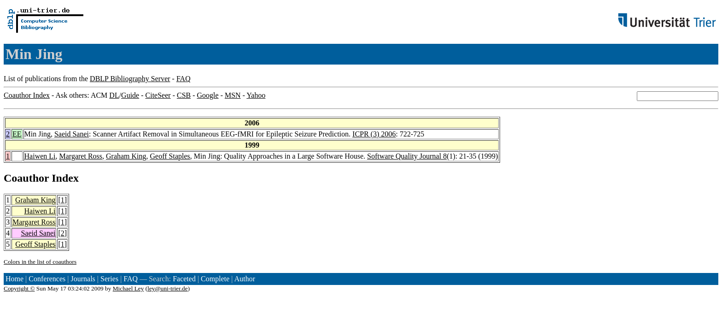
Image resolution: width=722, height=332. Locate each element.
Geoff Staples (170, 156)
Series (109, 279)
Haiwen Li (40, 156)
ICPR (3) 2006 (374, 134)
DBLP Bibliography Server (130, 79)
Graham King (126, 156)
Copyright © (19, 288)
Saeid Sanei (71, 134)
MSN (233, 95)
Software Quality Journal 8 (407, 156)
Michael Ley (128, 288)
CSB (184, 95)
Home (14, 279)
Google (208, 95)
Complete (215, 279)
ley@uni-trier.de (167, 288)
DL (114, 95)
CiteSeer (158, 95)
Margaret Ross (80, 156)
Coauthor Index (27, 95)
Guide (130, 95)
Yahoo (255, 95)
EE (17, 134)
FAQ (183, 79)
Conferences (47, 279)
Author (244, 279)
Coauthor (26, 178)
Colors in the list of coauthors (40, 261)
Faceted (184, 279)
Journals (82, 279)
